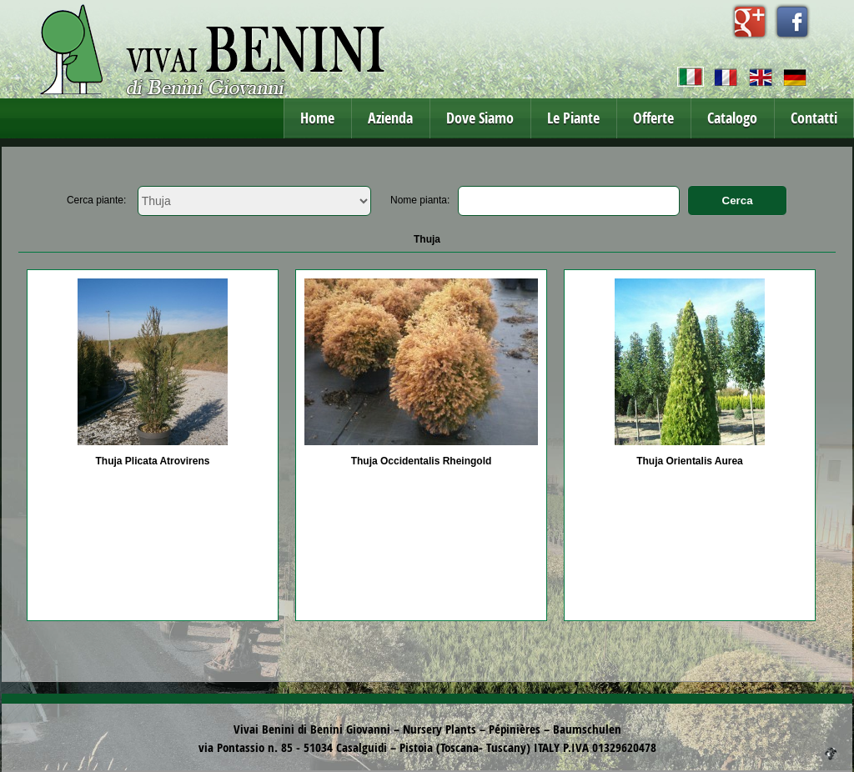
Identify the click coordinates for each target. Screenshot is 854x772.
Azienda (390, 118)
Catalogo (732, 118)
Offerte (653, 118)
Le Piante (573, 118)
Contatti (814, 118)
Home (317, 118)
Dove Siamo (480, 118)
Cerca (737, 200)
